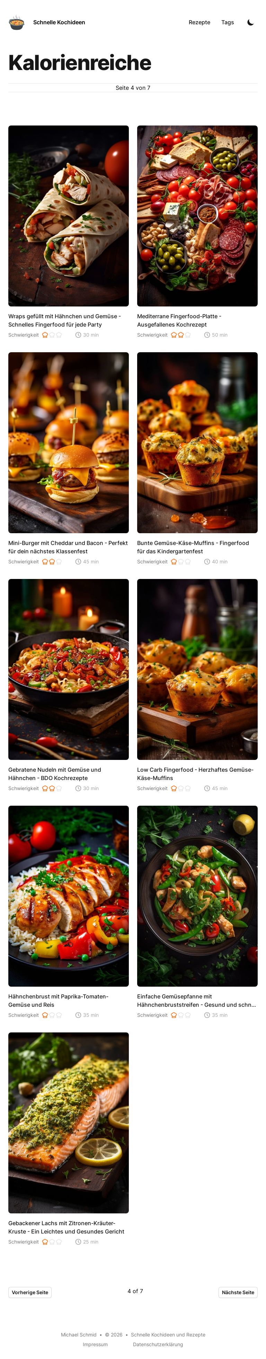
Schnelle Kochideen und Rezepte (168, 1335)
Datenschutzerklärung (158, 1344)
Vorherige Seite (30, 1292)
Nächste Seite (238, 1292)
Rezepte (199, 22)
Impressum (95, 1344)
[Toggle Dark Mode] (250, 22)
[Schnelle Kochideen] (46, 22)
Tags (227, 22)
